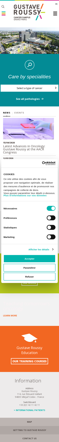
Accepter (29, 258)
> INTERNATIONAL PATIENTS (29, 410)
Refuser (29, 276)
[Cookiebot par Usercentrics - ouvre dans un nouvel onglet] (42, 163)
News (6, 113)
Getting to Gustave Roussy (29, 430)
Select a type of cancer (29, 88)
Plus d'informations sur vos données (25, 195)
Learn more (10, 315)
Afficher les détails (38, 249)
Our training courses (29, 361)
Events (19, 113)
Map (29, 421)
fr (56, 4)
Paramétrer (29, 267)
